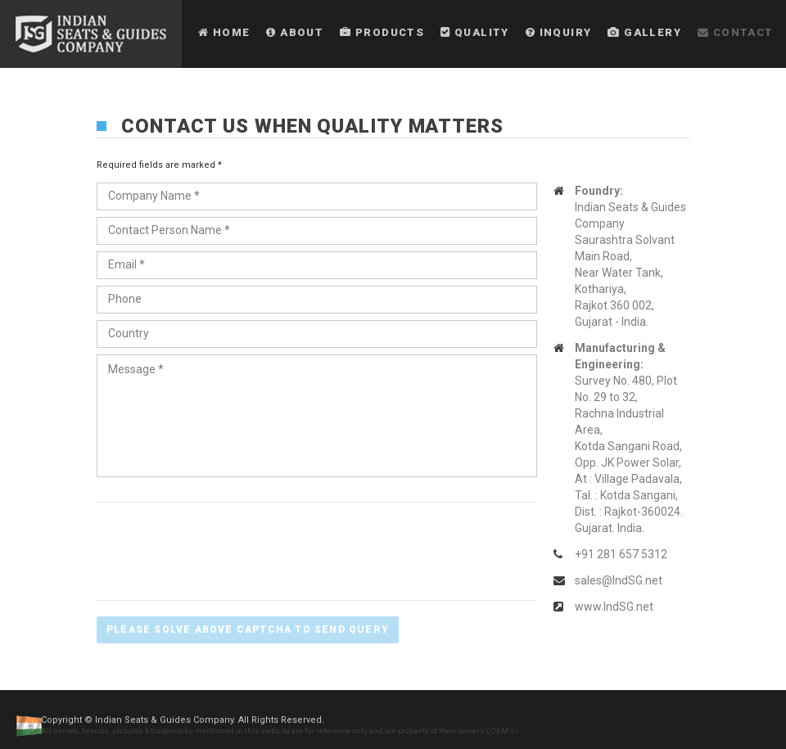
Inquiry (559, 32)
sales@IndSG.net (618, 580)
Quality (474, 32)
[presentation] (221, 550)
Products (382, 32)
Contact (736, 32)
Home (224, 32)
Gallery (644, 32)
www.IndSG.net (614, 606)
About (294, 32)
